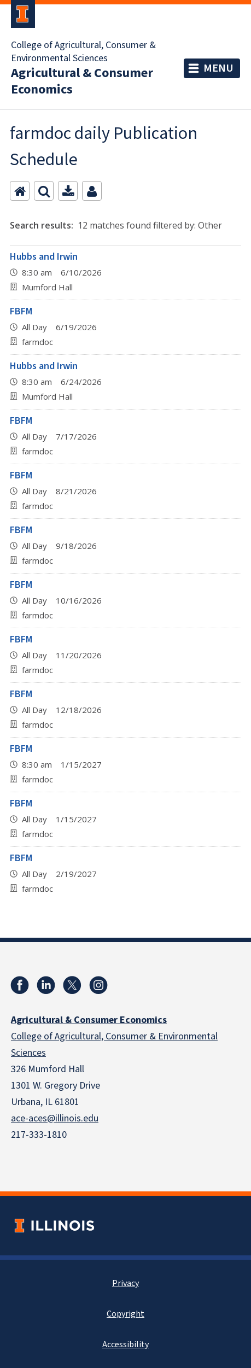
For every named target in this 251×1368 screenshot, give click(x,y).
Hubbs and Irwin (44, 257)
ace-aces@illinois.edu (54, 1118)
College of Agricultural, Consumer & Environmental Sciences (83, 52)
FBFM (21, 311)
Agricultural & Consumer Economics (82, 81)
